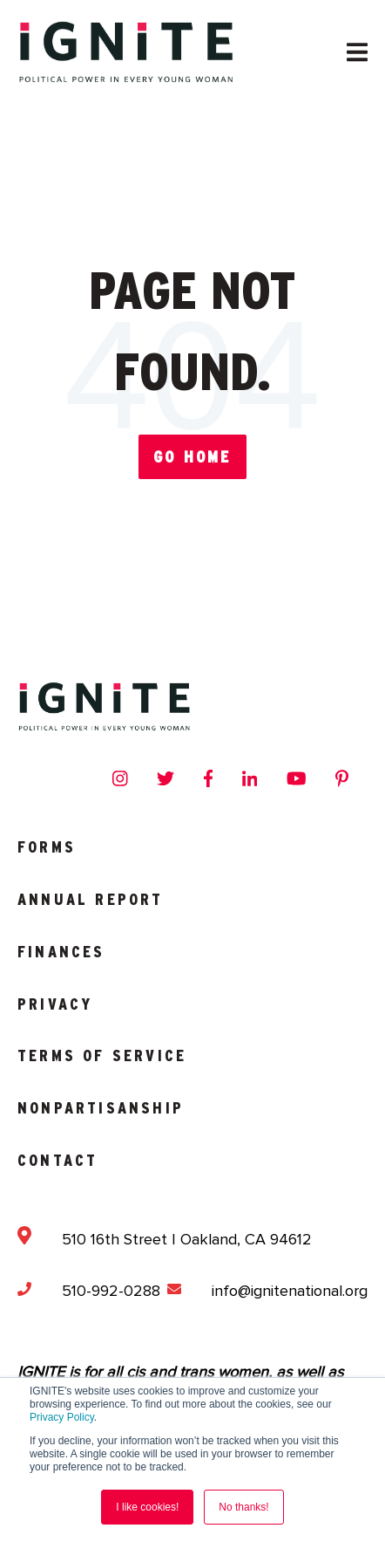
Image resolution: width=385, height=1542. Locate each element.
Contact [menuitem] (57, 1160)
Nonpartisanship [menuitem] (100, 1108)
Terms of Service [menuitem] (101, 1055)
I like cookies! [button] (147, 1507)
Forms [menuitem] (46, 847)
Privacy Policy (62, 1417)
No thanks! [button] (243, 1507)
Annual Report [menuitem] (90, 899)
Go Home (192, 457)
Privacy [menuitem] (54, 1004)
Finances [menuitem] (61, 951)
